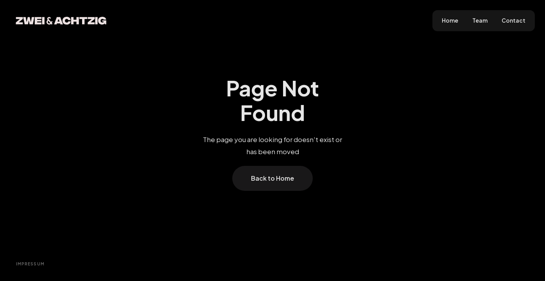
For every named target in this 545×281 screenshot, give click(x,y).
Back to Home (272, 178)
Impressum (30, 263)
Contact (513, 20)
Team (480, 20)
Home (450, 20)
